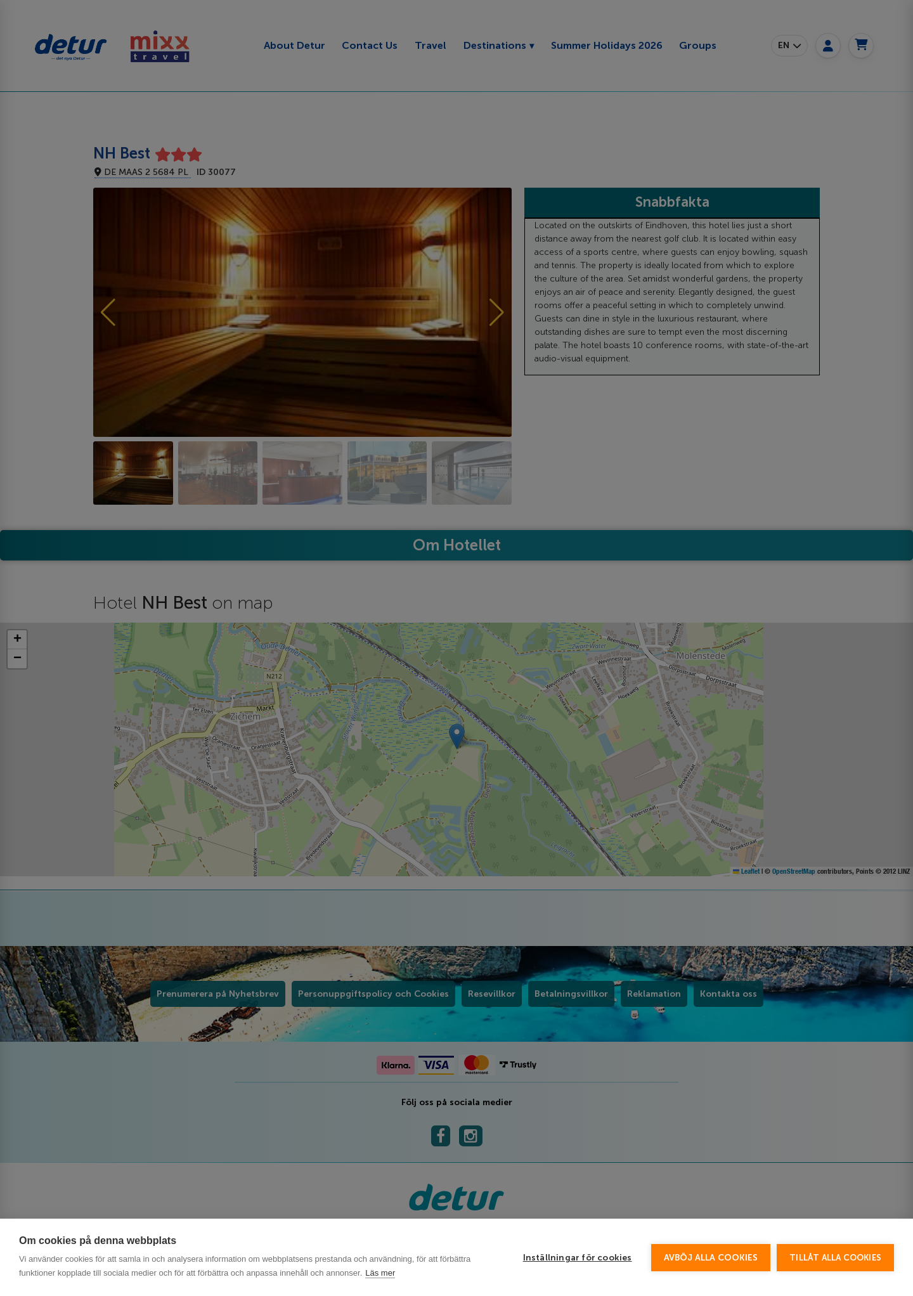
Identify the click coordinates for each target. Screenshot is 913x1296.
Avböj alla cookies (711, 1257)
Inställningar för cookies (577, 1257)
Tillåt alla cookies (835, 1257)
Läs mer (380, 1273)
